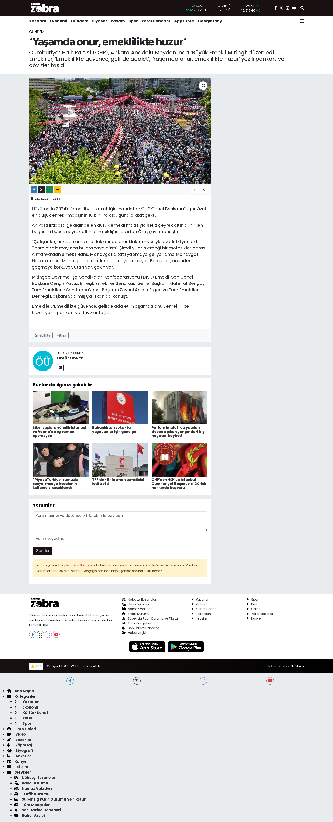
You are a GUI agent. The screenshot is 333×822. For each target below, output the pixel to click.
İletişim (199, 618)
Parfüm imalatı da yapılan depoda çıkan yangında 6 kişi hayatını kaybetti (178, 431)
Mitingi (62, 335)
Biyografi (20, 750)
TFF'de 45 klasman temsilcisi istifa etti (118, 481)
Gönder (42, 550)
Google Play (210, 21)
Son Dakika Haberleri (141, 628)
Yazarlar (38, 21)
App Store (184, 21)
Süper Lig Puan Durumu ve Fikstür (150, 618)
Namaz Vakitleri (137, 609)
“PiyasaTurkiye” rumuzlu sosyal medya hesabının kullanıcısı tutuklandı (55, 483)
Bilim (252, 604)
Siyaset (99, 21)
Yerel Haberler (156, 21)
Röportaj (19, 745)
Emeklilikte (43, 335)
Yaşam (118, 21)
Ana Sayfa (20, 690)
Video (198, 604)
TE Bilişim (297, 666)
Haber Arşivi (134, 632)
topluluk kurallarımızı (77, 565)
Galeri (253, 609)
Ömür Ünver (70, 358)
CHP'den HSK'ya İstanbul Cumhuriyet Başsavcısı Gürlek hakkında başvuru (179, 483)
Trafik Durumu (136, 613)
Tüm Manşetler (137, 623)
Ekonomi (58, 21)
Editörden (201, 613)
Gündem (80, 21)
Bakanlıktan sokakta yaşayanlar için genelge (114, 429)
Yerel (23, 718)
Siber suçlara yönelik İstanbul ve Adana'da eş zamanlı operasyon (59, 431)
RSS (36, 666)
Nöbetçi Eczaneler (139, 599)
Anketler (19, 755)
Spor (133, 21)
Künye (254, 618)
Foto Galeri (21, 728)
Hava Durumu (135, 604)
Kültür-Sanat (204, 609)
